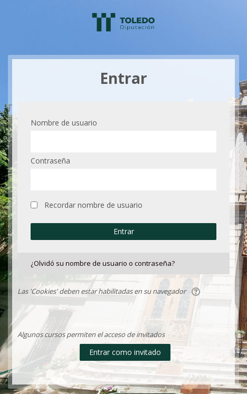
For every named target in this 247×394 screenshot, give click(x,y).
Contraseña (50, 161)
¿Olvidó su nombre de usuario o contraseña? (103, 263)
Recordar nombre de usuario (93, 205)
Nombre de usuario (64, 123)
